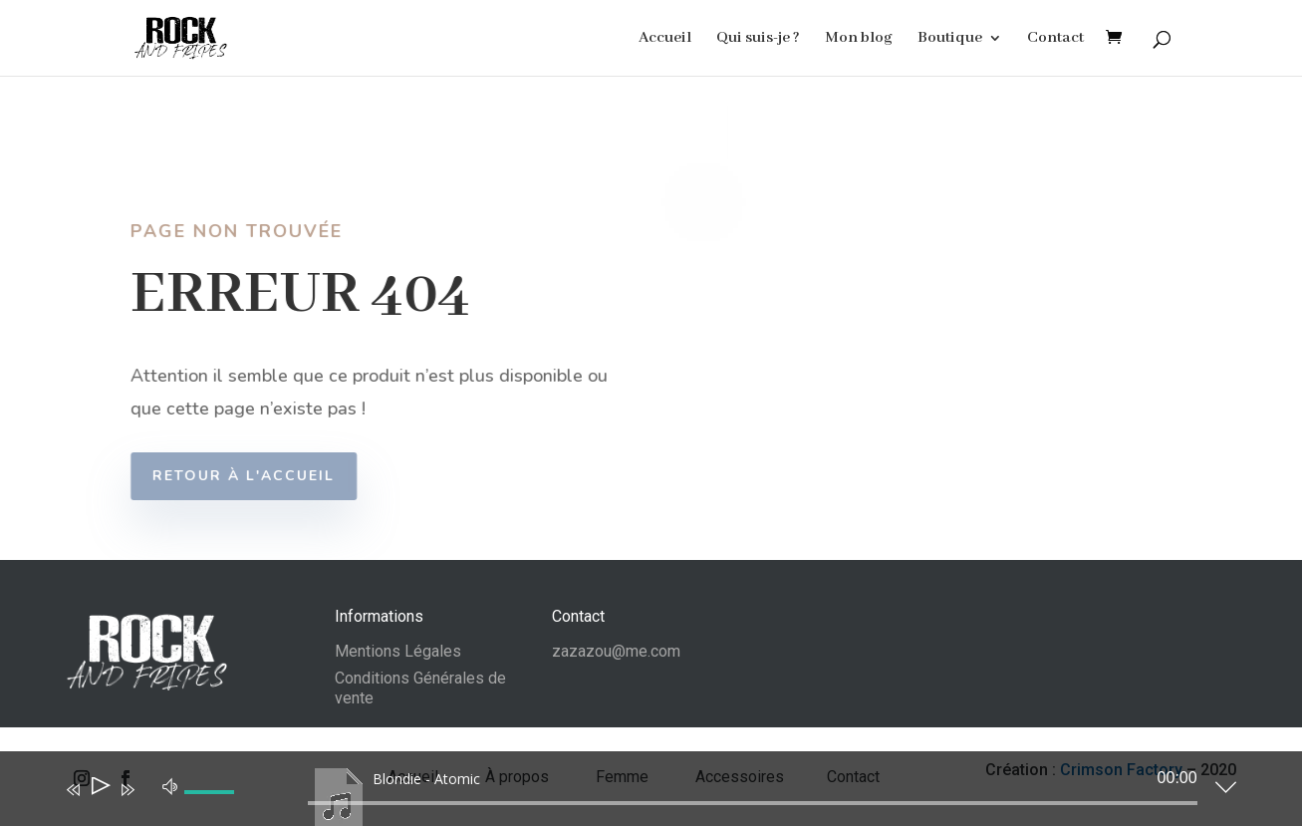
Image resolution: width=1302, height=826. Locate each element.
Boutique (949, 39)
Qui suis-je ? (758, 39)
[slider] (752, 803)
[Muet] (170, 785)
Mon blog (859, 39)
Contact (1055, 39)
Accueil (665, 39)
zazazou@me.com (616, 651)
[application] (635, 793)
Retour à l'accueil (252, 475)
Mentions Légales (398, 651)
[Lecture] (99, 789)
